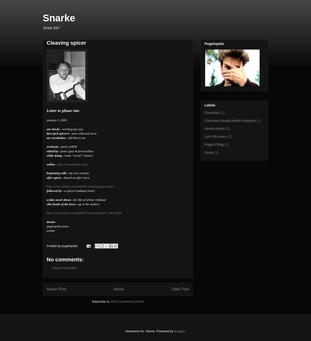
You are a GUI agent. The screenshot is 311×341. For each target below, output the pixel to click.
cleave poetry (215, 128)
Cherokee (212, 113)
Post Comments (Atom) (127, 301)
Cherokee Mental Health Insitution (230, 121)
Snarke (59, 18)
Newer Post (56, 289)
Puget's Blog (214, 144)
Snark (209, 152)
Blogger (179, 331)
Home (119, 289)
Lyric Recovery (216, 136)
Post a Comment (64, 268)
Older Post (180, 289)
